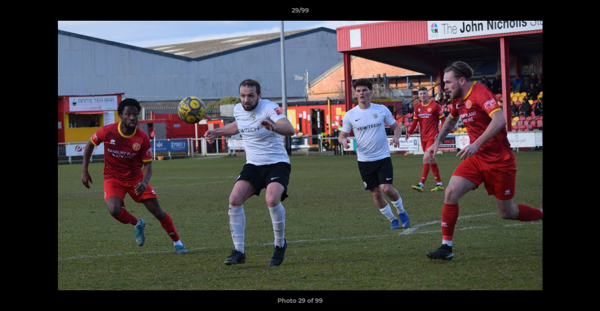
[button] (584, 12)
